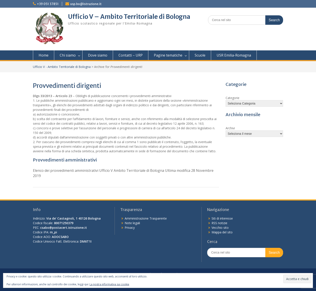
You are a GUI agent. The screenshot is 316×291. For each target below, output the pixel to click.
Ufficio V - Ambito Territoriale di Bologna (62, 67)
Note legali (132, 223)
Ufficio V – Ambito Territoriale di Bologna (129, 17)
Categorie (232, 98)
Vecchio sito (220, 227)
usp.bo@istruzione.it (86, 4)
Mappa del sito (222, 232)
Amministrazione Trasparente (146, 218)
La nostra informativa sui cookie (109, 284)
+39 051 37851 (48, 4)
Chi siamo (68, 55)
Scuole (200, 55)
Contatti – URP (130, 55)
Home (43, 55)
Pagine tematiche (168, 55)
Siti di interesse (222, 218)
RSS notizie (219, 223)
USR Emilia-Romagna (234, 55)
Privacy (130, 227)
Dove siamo (97, 55)
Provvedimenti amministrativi (65, 160)
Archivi (230, 128)
